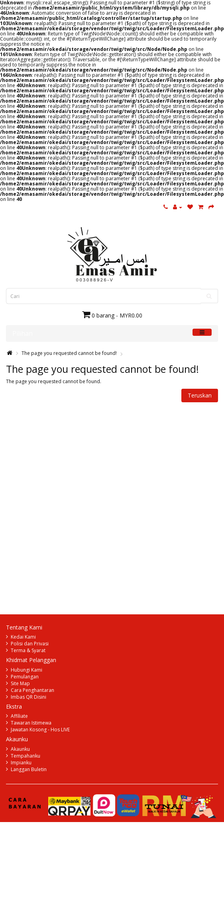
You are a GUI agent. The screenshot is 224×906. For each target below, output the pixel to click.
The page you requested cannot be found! (69, 353)
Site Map (20, 683)
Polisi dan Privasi (30, 643)
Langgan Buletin (29, 769)
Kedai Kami (23, 636)
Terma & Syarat (28, 650)
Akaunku (20, 749)
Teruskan (200, 395)
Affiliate (19, 716)
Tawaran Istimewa (31, 722)
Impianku (21, 762)
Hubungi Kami (26, 669)
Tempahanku (25, 755)
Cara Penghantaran (32, 690)
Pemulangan (25, 676)
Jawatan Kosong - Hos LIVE (40, 729)
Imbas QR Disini (28, 697)
